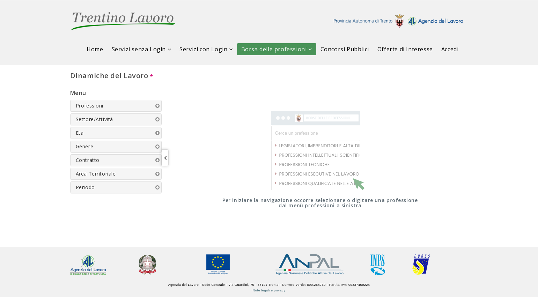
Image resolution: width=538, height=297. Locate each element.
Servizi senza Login (141, 49)
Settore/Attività (94, 119)
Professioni (90, 105)
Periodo (85, 187)
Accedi (450, 49)
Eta (80, 132)
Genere (85, 146)
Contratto (88, 160)
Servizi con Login (206, 49)
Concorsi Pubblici (344, 49)
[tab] (116, 105)
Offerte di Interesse (405, 49)
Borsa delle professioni (276, 49)
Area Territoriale (96, 173)
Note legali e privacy (269, 290)
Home (95, 49)
